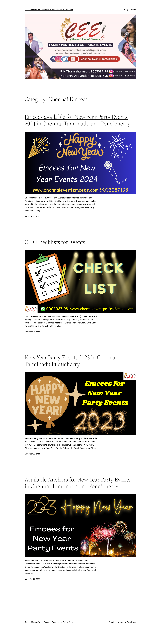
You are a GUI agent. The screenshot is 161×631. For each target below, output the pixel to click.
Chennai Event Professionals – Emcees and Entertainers (49, 9)
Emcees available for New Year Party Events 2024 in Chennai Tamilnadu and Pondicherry (77, 120)
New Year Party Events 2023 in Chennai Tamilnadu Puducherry (71, 360)
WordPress (131, 622)
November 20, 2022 (32, 454)
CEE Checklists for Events (55, 242)
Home (133, 9)
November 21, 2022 (32, 332)
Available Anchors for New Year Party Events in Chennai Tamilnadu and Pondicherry (77, 483)
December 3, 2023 (32, 216)
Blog (126, 9)
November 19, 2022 (32, 579)
